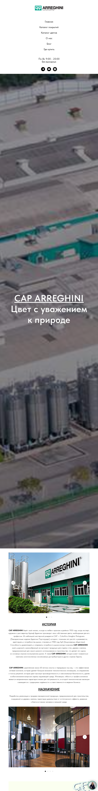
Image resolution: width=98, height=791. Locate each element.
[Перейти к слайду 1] (46, 617)
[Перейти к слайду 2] (49, 617)
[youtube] (49, 69)
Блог (49, 43)
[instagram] (55, 69)
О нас (49, 38)
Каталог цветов (49, 32)
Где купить (49, 49)
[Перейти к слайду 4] (52, 771)
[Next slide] (85, 583)
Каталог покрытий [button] (49, 27)
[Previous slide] (13, 583)
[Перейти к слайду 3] (51, 617)
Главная (49, 21)
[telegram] (43, 69)
